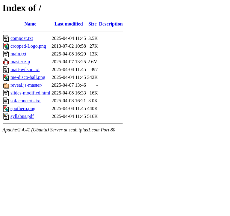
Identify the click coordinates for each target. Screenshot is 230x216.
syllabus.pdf (22, 116)
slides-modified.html (30, 92)
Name (30, 23)
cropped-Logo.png (28, 46)
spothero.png (22, 108)
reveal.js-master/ (26, 85)
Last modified (69, 23)
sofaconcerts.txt (25, 100)
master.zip (20, 61)
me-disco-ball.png (27, 77)
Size (92, 23)
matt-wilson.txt (25, 69)
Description (111, 23)
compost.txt (21, 38)
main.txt (18, 53)
